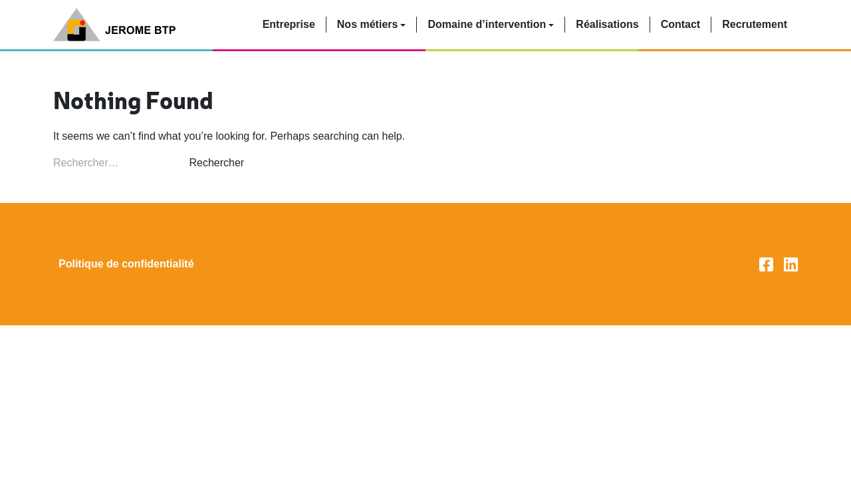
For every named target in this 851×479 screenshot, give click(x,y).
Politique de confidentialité (126, 263)
